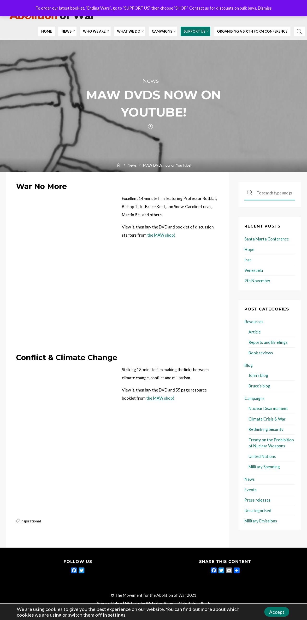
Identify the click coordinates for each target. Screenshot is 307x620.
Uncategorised (257, 510)
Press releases (257, 500)
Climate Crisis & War (267, 419)
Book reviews (260, 353)
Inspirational (30, 521)
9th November (257, 280)
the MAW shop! (161, 235)
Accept (276, 612)
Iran (248, 260)
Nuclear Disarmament (268, 408)
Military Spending (264, 466)
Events (250, 489)
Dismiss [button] (265, 8)
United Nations (262, 456)
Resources (253, 321)
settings (116, 615)
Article (254, 332)
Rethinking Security (265, 429)
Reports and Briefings (268, 342)
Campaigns (254, 398)
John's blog (258, 375)
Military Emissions (260, 521)
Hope (249, 249)
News (150, 80)
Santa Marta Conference (266, 239)
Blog (248, 365)
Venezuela (253, 270)
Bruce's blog (259, 386)
